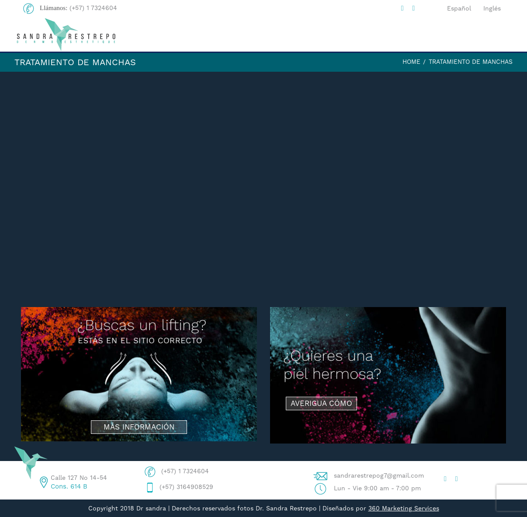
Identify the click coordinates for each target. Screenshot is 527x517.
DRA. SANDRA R (263, 35)
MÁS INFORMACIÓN (139, 427)
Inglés (492, 8)
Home (411, 61)
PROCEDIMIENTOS (398, 35)
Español (459, 8)
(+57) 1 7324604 (93, 7)
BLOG (327, 35)
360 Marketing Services (403, 508)
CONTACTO (480, 35)
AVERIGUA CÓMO (321, 403)
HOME (198, 35)
